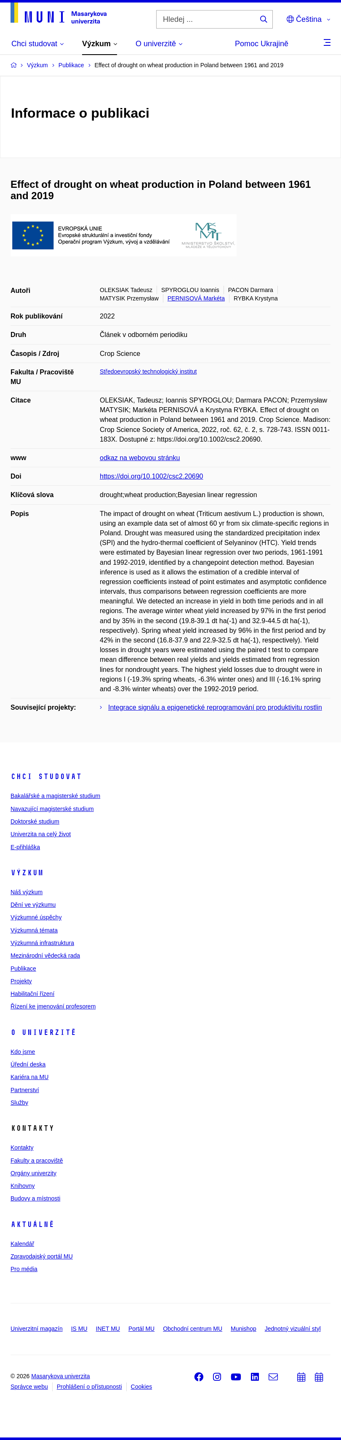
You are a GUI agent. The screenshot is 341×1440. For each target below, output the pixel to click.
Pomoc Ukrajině (261, 43)
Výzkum (27, 872)
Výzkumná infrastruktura (42, 943)
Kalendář (22, 1243)
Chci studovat (46, 776)
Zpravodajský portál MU (42, 1256)
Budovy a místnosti (35, 1198)
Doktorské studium (35, 821)
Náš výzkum (27, 892)
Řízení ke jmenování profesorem (53, 1006)
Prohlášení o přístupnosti (89, 1386)
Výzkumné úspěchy (36, 917)
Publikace (23, 968)
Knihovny (23, 1185)
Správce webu (29, 1386)
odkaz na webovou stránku (140, 457)
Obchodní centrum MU (192, 1328)
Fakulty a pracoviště (37, 1160)
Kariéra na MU (29, 1077)
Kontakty (22, 1147)
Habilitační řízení (32, 993)
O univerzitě (43, 1032)
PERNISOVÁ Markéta (196, 298)
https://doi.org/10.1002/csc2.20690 (151, 476)
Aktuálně (32, 1224)
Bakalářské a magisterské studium (55, 795)
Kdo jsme (23, 1051)
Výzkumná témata (34, 930)
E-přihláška (25, 847)
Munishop (243, 1328)
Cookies (141, 1386)
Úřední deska (28, 1064)
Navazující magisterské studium (52, 809)
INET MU (108, 1328)
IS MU (79, 1328)
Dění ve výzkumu (33, 904)
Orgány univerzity (33, 1173)
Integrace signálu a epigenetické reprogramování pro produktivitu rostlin (215, 707)
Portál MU (141, 1328)
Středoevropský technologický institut (148, 371)
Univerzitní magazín (37, 1328)
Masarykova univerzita (60, 1376)
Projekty (21, 981)
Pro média (24, 1269)
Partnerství (25, 1090)
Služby (19, 1102)
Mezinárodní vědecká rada (45, 955)
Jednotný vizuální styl (293, 1328)
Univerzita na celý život (41, 834)
